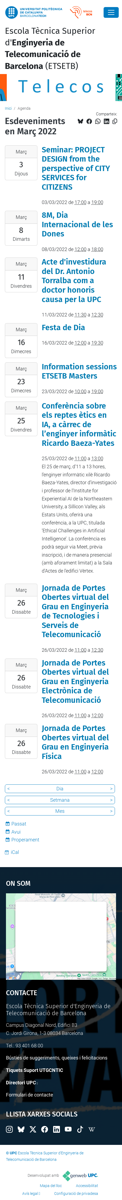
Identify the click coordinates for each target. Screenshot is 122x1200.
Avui (16, 832)
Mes (60, 811)
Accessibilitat (87, 1186)
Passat (18, 824)
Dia (59, 788)
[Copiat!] (115, 121)
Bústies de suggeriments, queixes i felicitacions (56, 1058)
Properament (25, 840)
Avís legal (30, 1193)
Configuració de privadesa (76, 1193)
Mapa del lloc (51, 1186)
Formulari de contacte (29, 1095)
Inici (8, 108)
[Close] (111, 12)
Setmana (60, 800)
